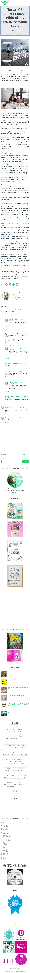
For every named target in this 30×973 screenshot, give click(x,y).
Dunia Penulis (21, 745)
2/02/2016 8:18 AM (19, 309)
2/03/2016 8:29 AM (21, 407)
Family (12, 750)
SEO (25, 784)
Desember (5, 836)
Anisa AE (7, 371)
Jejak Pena (6, 754)
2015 (4, 853)
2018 (4, 832)
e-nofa (16, 747)
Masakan (15, 763)
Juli (3, 843)
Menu (27, 1)
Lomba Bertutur (19, 759)
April (4, 847)
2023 (4, 825)
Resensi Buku (23, 779)
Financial (24, 750)
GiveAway (12, 752)
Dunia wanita (8, 747)
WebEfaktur (23, 789)
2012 (4, 857)
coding (10, 743)
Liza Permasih (9, 309)
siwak (21, 786)
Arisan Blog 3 (11, 731)
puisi (24, 777)
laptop (25, 756)
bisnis (14, 736)
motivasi (6, 766)
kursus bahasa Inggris (14, 756)
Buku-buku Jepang (19, 740)
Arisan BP (20, 731)
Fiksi (17, 750)
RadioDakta (13, 779)
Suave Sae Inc (22, 971)
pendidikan (21, 773)
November (5, 838)
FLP (6, 752)
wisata (15, 791)
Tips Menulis (6, 789)
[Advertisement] (15, 609)
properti (17, 777)
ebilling (23, 747)
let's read (9, 759)
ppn (25, 775)
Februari (5, 850)
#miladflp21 (21, 727)
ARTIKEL (17, 734)
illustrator (21, 752)
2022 (4, 826)
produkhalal (8, 777)
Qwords (5, 779)
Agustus (5, 842)
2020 (4, 829)
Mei (4, 846)
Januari (4, 851)
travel (15, 789)
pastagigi (9, 770)
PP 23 (13, 775)
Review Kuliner (17, 784)
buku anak (8, 740)
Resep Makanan (11, 782)
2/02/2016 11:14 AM (23, 363)
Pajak (14, 768)
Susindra (7, 332)
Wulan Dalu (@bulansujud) (13, 396)
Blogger (21, 736)
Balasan (9, 317)
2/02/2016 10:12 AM (16, 332)
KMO (3, 756)
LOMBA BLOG (9, 761)
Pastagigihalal (18, 770)
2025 (4, 822)
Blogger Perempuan (12, 738)
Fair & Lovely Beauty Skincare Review (17, 695)
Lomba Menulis (19, 761)
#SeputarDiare (11, 729)
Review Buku (6, 784)
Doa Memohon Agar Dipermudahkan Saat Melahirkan (18, 688)
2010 (4, 858)
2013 (4, 856)
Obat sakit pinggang (11, 363)
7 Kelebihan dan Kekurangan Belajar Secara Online (17, 680)
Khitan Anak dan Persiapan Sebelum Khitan (17, 711)
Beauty (8, 736)
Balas (6, 313)
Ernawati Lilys (13, 319)
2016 (4, 835)
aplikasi (20, 729)
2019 (4, 831)
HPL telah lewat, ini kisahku (15, 672)
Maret (4, 849)
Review (14, 30)
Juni (4, 844)
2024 (4, 824)
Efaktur (4, 750)
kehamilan (15, 754)
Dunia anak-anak (9, 745)
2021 (4, 828)
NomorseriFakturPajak (18, 766)
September (5, 840)
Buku (22, 738)
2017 (4, 833)
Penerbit (6, 775)
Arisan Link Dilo (8, 734)
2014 (4, 854)
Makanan (7, 763)
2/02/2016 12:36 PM (16, 371)
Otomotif (7, 768)
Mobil (23, 763)
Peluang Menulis (10, 773)
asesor (24, 734)
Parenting (22, 768)
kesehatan (24, 754)
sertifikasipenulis (12, 786)
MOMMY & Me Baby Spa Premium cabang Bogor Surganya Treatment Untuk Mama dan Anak (18, 704)
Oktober (5, 839)
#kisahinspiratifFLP (10, 727)
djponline (18, 743)
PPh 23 (19, 775)
